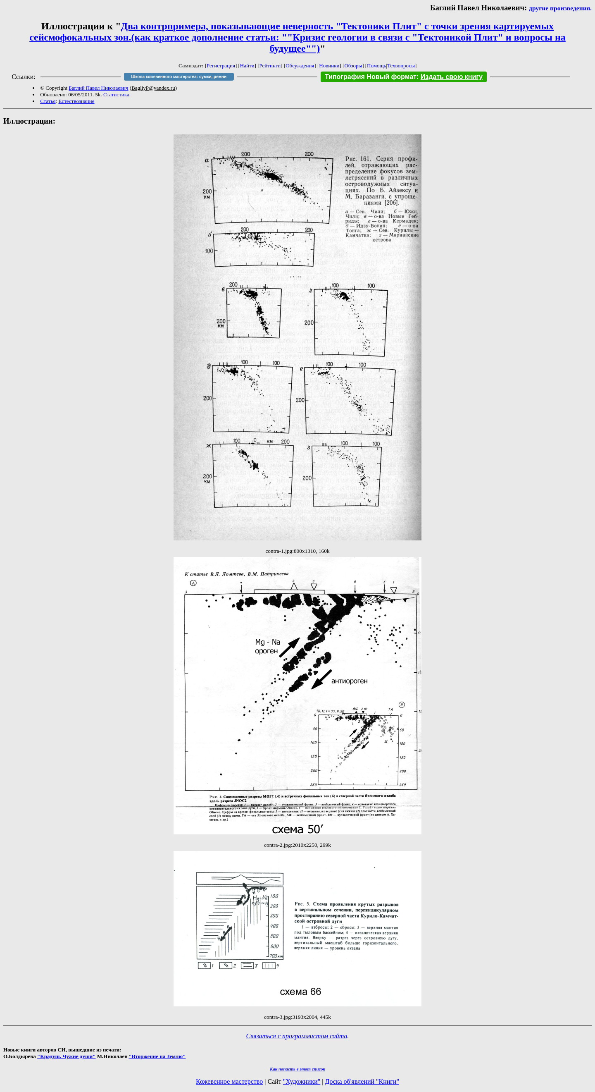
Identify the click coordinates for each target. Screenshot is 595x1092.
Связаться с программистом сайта (296, 1035)
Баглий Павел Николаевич (98, 88)
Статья (47, 101)
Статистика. (117, 94)
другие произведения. (560, 8)
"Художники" (301, 1081)
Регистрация (221, 65)
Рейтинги (270, 65)
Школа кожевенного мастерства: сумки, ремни (178, 76)
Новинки (329, 65)
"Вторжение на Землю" (157, 1056)
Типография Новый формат (370, 76)
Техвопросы (401, 65)
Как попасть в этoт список (297, 1068)
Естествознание (76, 101)
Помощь (376, 65)
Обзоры (353, 65)
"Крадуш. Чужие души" (66, 1056)
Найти (247, 65)
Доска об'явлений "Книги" (362, 1081)
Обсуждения (300, 65)
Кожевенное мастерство (229, 1081)
